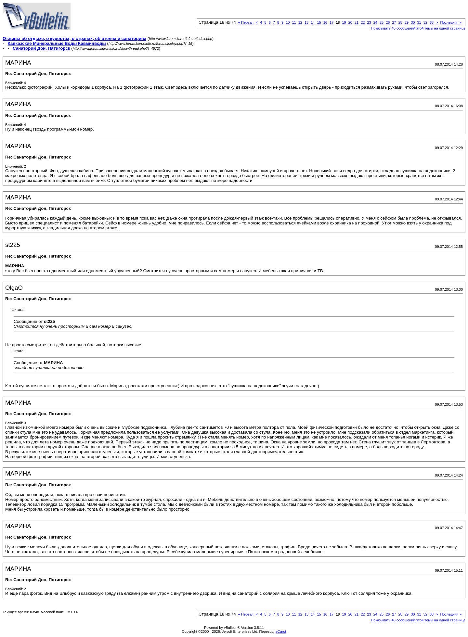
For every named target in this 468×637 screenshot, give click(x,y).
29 (407, 22)
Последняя (451, 22)
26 (388, 22)
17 (331, 22)
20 (350, 22)
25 (382, 22)
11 (294, 22)
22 (363, 22)
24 (375, 22)
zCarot (281, 631)
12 (300, 22)
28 (400, 22)
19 (344, 22)
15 (319, 22)
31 (419, 22)
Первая (246, 22)
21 (356, 22)
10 (288, 22)
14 (313, 22)
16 (325, 22)
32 (425, 22)
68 (432, 22)
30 (413, 22)
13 (306, 22)
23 (369, 22)
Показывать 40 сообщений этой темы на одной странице (418, 28)
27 (394, 22)
